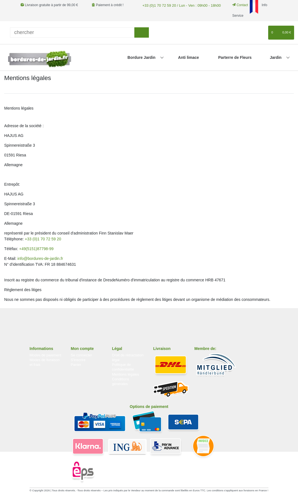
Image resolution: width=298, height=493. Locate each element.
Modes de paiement (45, 355)
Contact (235, 5)
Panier (76, 364)
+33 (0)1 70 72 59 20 (43, 239)
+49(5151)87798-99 (36, 248)
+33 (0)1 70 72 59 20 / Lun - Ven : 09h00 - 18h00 (178, 5)
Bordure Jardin (141, 57)
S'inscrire (78, 360)
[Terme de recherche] (72, 32)
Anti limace (188, 57)
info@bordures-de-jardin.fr (40, 258)
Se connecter (81, 355)
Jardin (276, 57)
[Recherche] (141, 32)
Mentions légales (125, 374)
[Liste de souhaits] (261, 33)
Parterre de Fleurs (235, 57)
